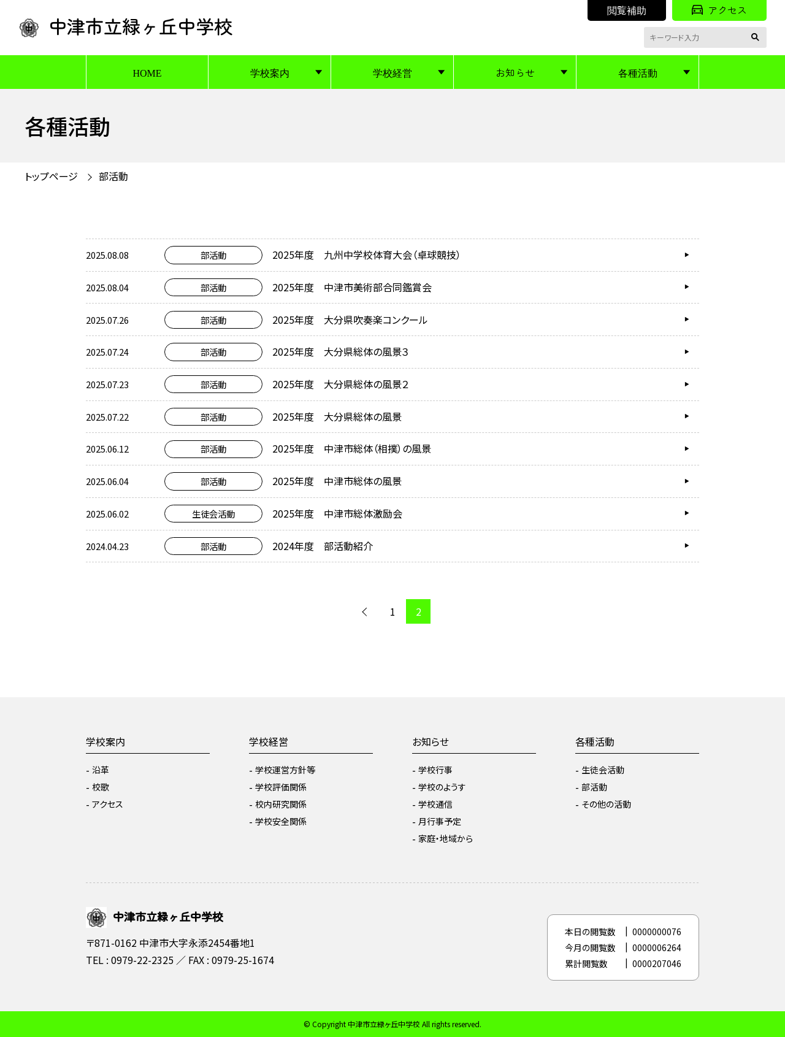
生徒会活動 (602, 769)
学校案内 (269, 72)
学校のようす (442, 787)
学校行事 (435, 769)
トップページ (51, 176)
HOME (146, 72)
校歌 (100, 787)
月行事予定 (439, 821)
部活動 (113, 176)
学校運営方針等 (285, 769)
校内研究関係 (281, 804)
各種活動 (637, 72)
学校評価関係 (281, 787)
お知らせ (515, 72)
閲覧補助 (626, 9)
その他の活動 (606, 804)
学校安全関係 (281, 821)
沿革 (100, 769)
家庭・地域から (445, 838)
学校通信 (435, 804)
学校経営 (392, 72)
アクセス (719, 9)
